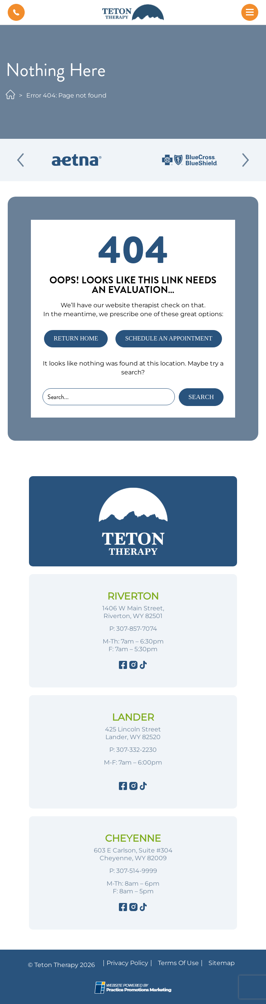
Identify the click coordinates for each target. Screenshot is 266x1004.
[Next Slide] (245, 160)
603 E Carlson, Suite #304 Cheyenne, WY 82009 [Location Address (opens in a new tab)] (133, 854)
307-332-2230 (136, 749)
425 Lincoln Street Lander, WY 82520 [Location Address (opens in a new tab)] (133, 733)
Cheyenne (133, 838)
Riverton (133, 596)
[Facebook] (123, 666)
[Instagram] (133, 666)
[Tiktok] (143, 666)
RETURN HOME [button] (76, 338)
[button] (16, 12)
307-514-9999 (136, 870)
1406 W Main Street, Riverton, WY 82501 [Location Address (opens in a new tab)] (133, 612)
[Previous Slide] (20, 160)
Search (201, 397)
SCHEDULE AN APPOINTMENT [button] (168, 338)
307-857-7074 (136, 628)
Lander (133, 717)
